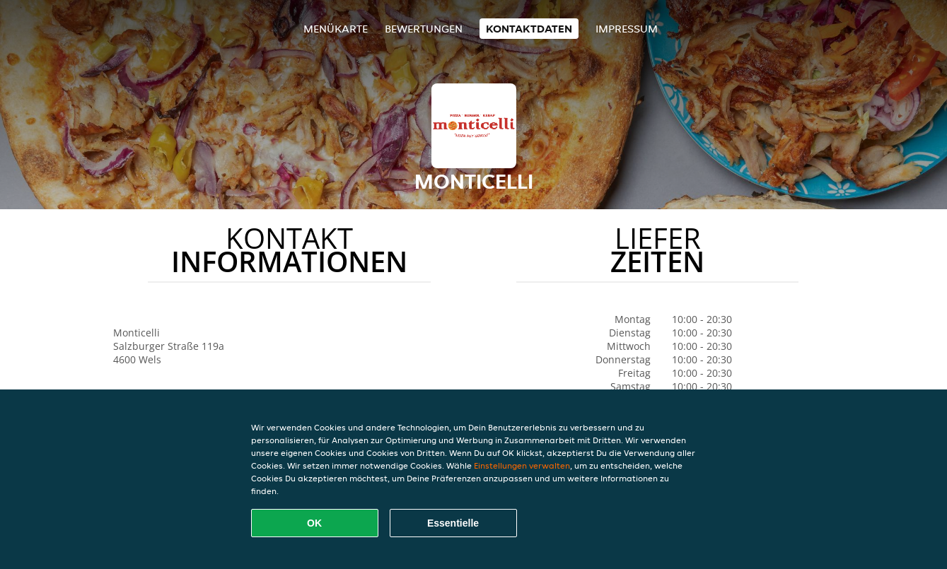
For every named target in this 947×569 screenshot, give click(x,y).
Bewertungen (424, 28)
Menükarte (335, 28)
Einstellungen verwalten (522, 465)
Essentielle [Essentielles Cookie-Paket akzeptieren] (453, 523)
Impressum (626, 28)
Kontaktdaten (529, 28)
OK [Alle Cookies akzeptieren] (314, 523)
